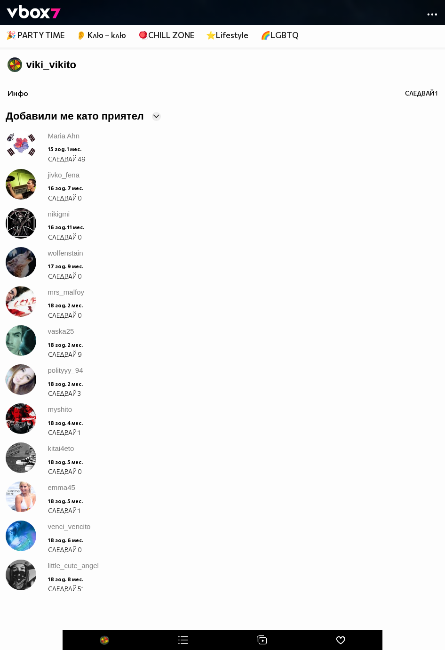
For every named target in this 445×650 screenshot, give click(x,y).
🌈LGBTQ (280, 35)
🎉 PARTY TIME (35, 35)
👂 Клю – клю (101, 35)
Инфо (18, 92)
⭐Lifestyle (227, 35)
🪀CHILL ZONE (166, 35)
